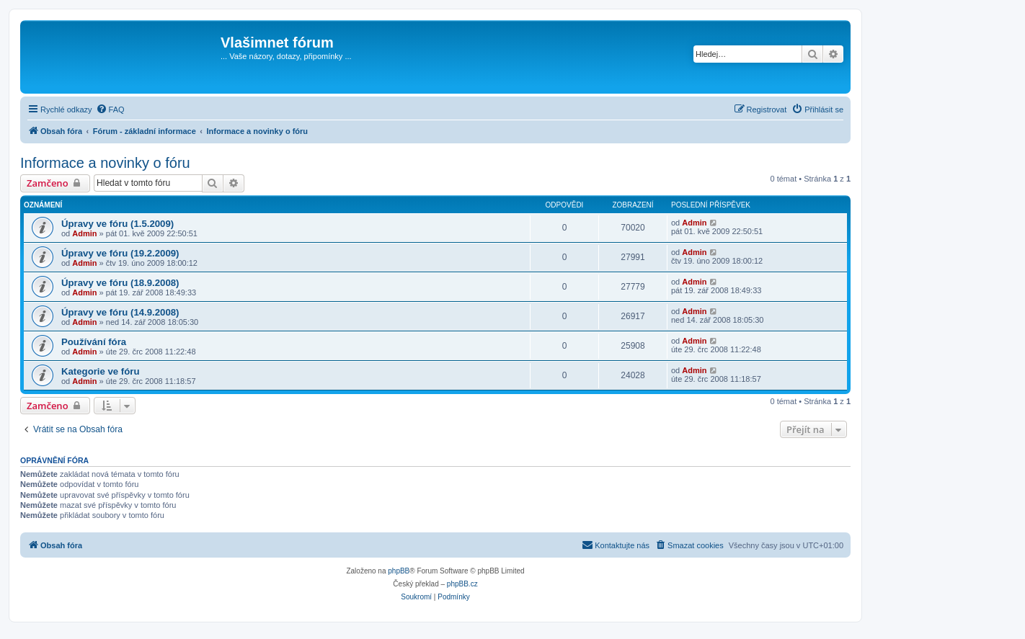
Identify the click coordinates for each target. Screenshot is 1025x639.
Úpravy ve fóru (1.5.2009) (117, 223)
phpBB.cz (462, 584)
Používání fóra (93, 341)
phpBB (398, 571)
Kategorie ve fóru (100, 371)
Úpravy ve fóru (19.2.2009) (120, 253)
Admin (84, 233)
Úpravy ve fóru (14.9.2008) (120, 312)
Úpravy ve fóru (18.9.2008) (120, 282)
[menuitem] (110, 109)
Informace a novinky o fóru (105, 163)
